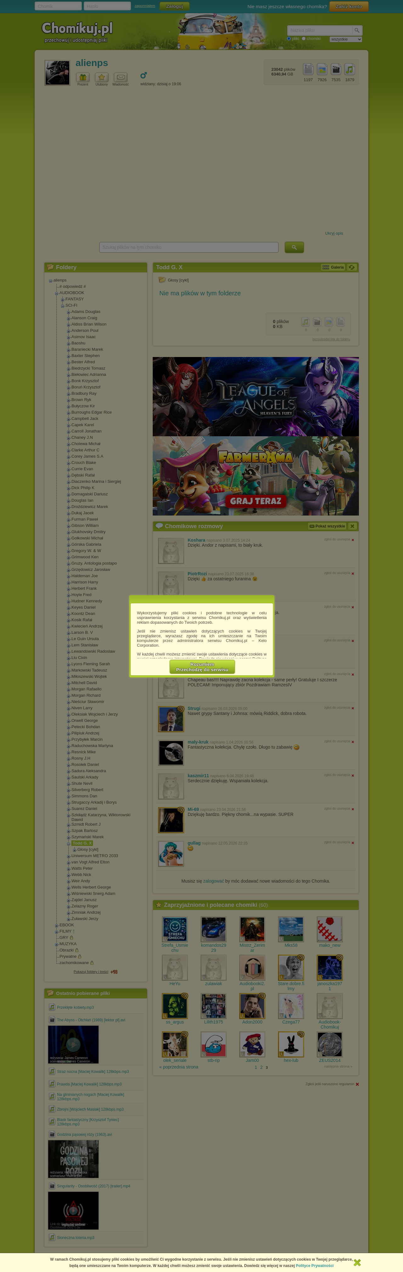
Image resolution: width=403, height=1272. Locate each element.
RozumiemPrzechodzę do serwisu (202, 666)
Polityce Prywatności (315, 1266)
